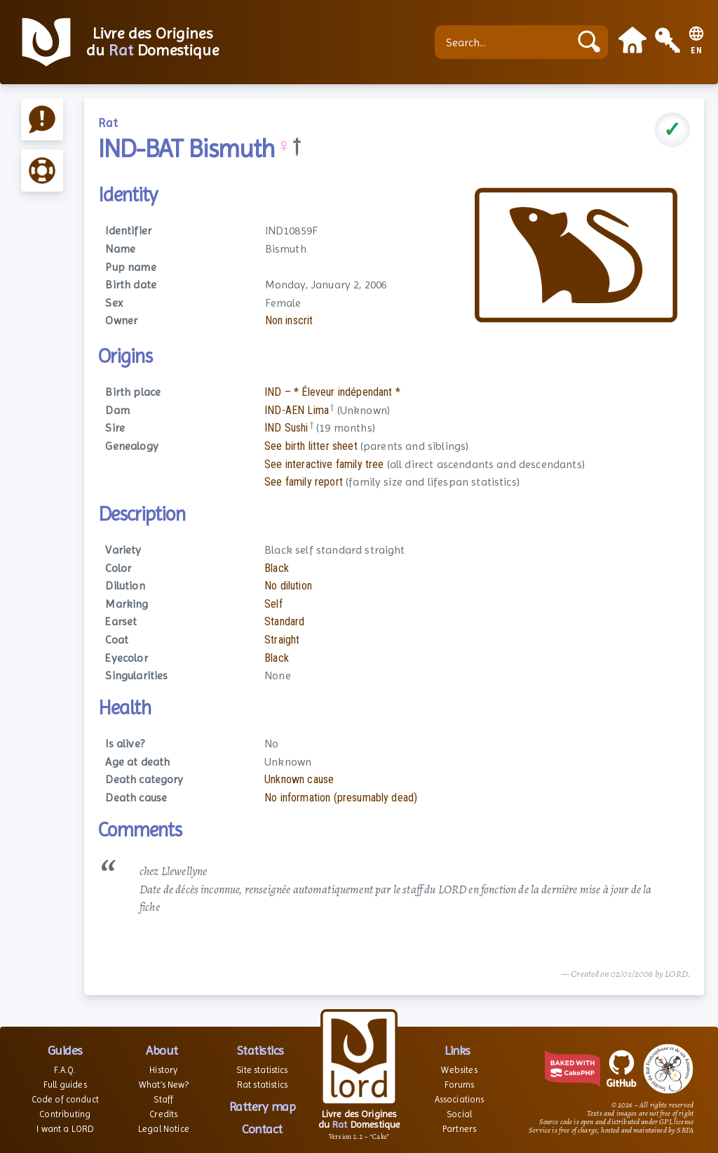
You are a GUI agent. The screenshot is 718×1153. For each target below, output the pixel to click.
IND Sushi (286, 427)
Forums (460, 1084)
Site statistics (261, 1070)
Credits (163, 1114)
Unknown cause (299, 779)
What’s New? (164, 1084)
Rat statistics (262, 1084)
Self (273, 604)
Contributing (64, 1114)
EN (697, 50)
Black (276, 568)
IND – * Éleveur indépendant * (332, 392)
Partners (459, 1129)
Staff (163, 1099)
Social (459, 1114)
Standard (284, 621)
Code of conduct (65, 1099)
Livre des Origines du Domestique (152, 42)
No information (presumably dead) (340, 797)
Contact (262, 1128)
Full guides (65, 1084)
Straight (281, 639)
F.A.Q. (65, 1070)
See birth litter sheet (311, 446)
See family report (303, 481)
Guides (65, 1050)
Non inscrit (289, 320)
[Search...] (505, 42)
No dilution (288, 585)
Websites (459, 1070)
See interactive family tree (324, 464)
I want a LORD (64, 1129)
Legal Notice (163, 1129)
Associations (460, 1099)
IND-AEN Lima (296, 410)
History (163, 1070)
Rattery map (262, 1106)
